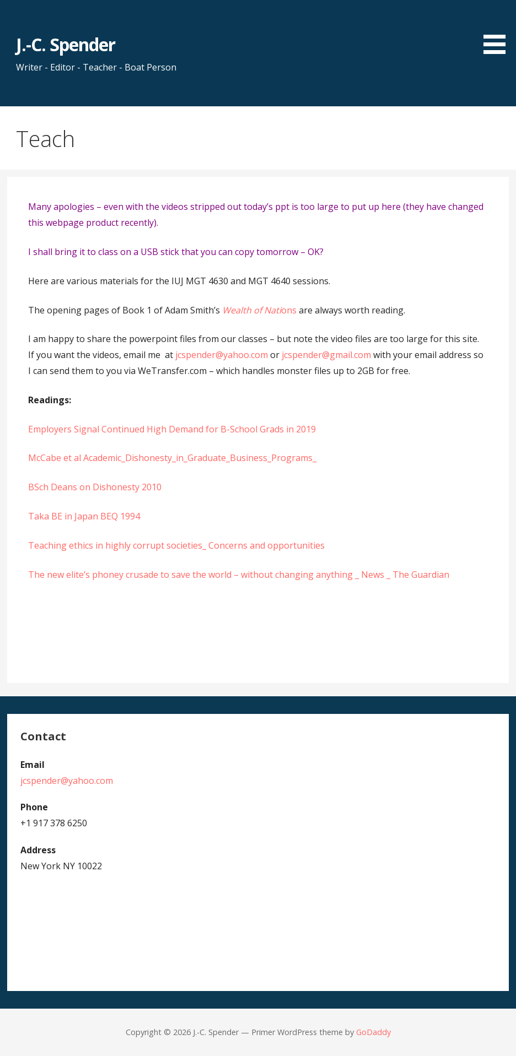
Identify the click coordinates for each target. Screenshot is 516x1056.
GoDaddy (373, 1032)
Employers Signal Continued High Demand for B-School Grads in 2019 (172, 429)
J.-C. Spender (66, 44)
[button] (498, 29)
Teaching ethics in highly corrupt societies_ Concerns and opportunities (176, 545)
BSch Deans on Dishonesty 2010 (95, 487)
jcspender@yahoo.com (221, 355)
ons (259, 310)
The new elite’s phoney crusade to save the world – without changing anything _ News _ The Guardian (238, 574)
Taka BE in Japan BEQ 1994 (84, 516)
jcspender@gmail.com (326, 355)
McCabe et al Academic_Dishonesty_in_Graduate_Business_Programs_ (172, 458)
